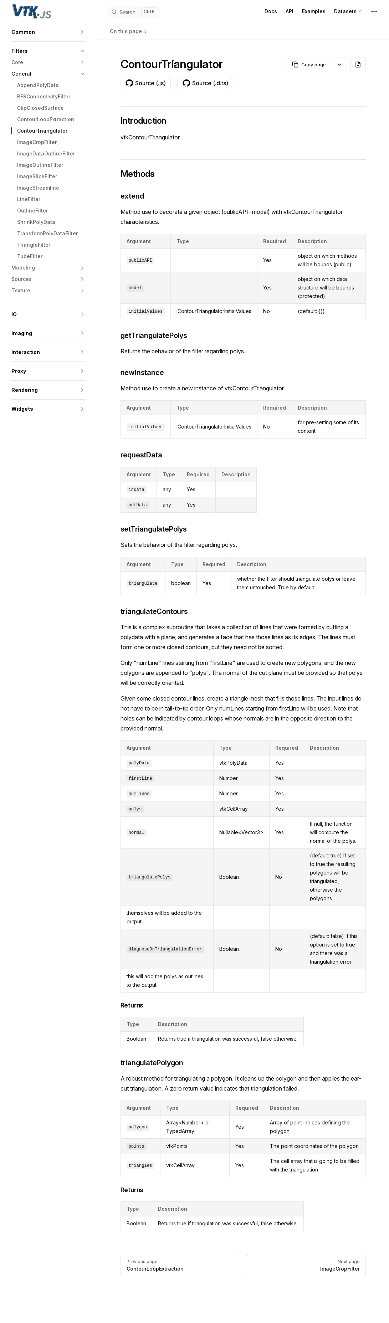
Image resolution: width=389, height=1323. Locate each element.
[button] (48, 32)
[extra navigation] (374, 11)
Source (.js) (145, 83)
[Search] (134, 11)
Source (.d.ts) (205, 83)
